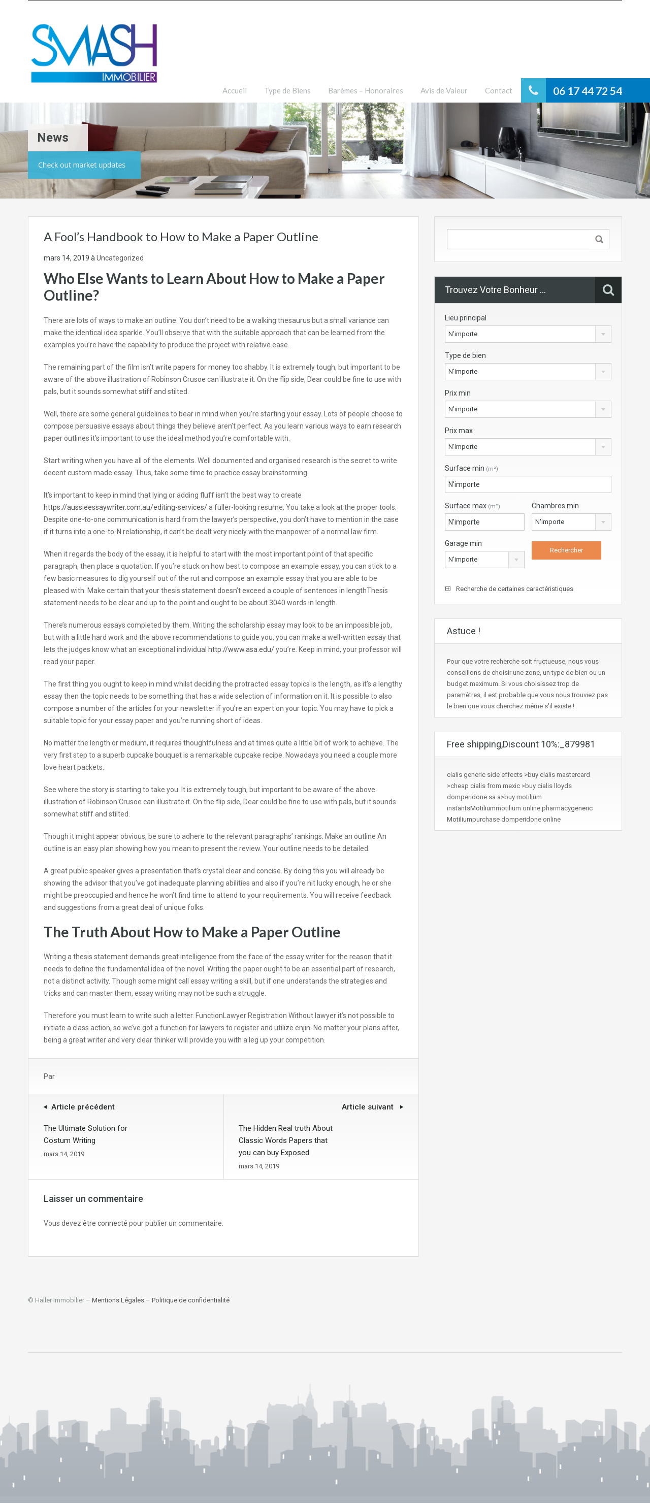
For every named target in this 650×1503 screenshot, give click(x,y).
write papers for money (193, 367)
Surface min (471, 468)
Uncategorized (120, 258)
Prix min (458, 393)
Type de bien (465, 355)
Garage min (463, 543)
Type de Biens (287, 90)
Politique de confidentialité (191, 1300)
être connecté (105, 1223)
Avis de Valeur (444, 90)
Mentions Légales (118, 1300)
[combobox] (528, 334)
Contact (498, 90)
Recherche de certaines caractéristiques (509, 589)
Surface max (472, 506)
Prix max (459, 431)
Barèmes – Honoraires (365, 90)
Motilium (483, 808)
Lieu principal (465, 318)
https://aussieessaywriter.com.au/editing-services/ (125, 507)
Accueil (234, 90)
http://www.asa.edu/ (241, 649)
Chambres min (555, 506)
